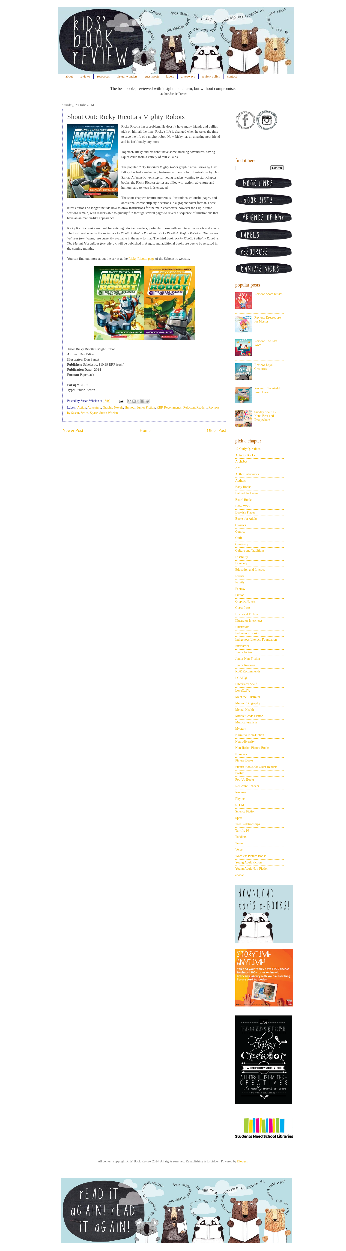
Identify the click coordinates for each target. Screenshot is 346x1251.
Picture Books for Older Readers (256, 767)
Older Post (216, 430)
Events (239, 576)
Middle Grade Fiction (249, 716)
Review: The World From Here (267, 390)
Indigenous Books (247, 633)
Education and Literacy (250, 569)
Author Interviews (247, 474)
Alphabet (241, 461)
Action (81, 407)
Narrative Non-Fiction (249, 735)
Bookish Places (245, 512)
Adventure (94, 407)
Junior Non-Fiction (247, 658)
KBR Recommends (169, 407)
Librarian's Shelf (246, 684)
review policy (211, 76)
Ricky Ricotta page (141, 258)
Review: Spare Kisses (268, 294)
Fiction (240, 595)
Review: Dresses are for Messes (267, 319)
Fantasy (240, 589)
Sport (238, 818)
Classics (240, 525)
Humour (130, 407)
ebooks (240, 875)
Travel (239, 843)
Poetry (239, 773)
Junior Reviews (245, 665)
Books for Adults (246, 518)
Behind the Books (246, 493)
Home (145, 430)
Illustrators (242, 627)
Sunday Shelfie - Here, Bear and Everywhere (265, 416)
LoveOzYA (242, 690)
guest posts (151, 76)
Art (237, 468)
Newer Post (72, 430)
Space (94, 413)
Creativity (241, 544)
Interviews (242, 646)
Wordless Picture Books (250, 856)
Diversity (241, 563)
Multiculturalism (246, 722)
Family (240, 582)
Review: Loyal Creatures (264, 366)
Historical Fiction (246, 614)
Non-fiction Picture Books (252, 747)
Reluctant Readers (195, 407)
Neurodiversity (245, 741)
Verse (238, 849)
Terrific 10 (242, 830)
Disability (241, 557)
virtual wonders (127, 76)
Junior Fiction (146, 407)
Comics (240, 531)
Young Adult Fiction (248, 862)
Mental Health (244, 709)
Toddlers (241, 837)
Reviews (240, 792)
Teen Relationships (247, 824)
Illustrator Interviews (248, 620)
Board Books (243, 500)
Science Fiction (245, 811)
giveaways (188, 76)
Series (84, 413)
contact (232, 76)
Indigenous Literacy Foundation (256, 639)
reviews (85, 76)
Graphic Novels (113, 407)
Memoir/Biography (247, 703)
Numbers (241, 754)
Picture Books (244, 760)
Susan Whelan (108, 413)
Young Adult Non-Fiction (251, 868)
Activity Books (245, 455)
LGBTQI (241, 678)
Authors (240, 480)
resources (103, 76)
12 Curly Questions (247, 449)
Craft (238, 538)
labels (170, 76)
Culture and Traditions (249, 550)
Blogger (242, 1161)
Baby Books (243, 487)
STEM (239, 805)
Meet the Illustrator (247, 697)
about (69, 76)
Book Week (242, 506)
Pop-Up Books (244, 779)
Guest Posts (243, 607)
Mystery (240, 728)
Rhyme (240, 798)
